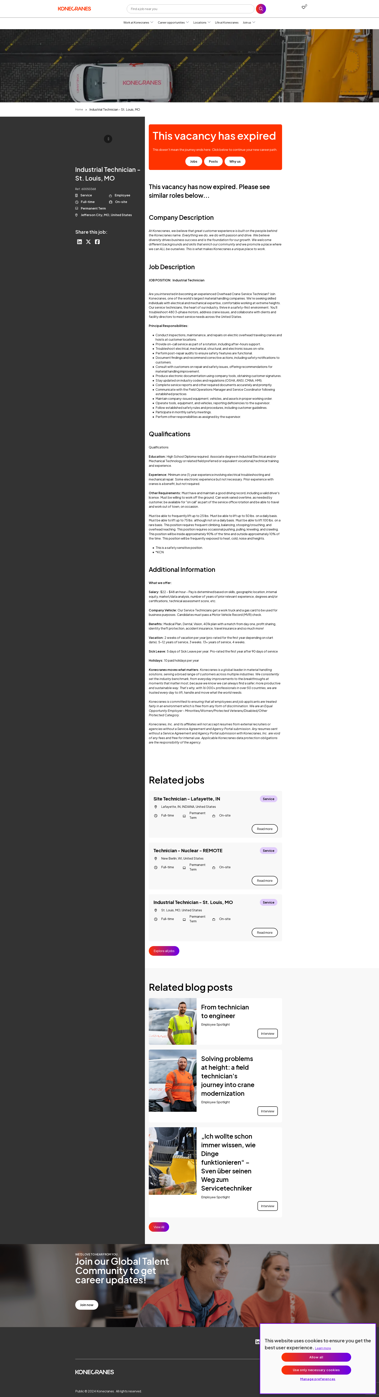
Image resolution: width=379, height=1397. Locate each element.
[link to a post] (173, 1012)
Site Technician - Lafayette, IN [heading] (186, 798)
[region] (318, 1358)
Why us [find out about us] (235, 161)
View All (159, 1218)
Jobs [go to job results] (193, 161)
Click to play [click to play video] (108, 139)
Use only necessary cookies (316, 1370)
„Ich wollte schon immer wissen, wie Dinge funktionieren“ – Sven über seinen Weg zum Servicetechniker (228, 1153)
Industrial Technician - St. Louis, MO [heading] (193, 896)
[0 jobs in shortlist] (303, 7)
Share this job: (91, 232)
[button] (152, 22)
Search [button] (261, 9)
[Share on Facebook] (98, 242)
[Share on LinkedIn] (79, 242)
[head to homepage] (74, 8)
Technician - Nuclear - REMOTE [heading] (187, 847)
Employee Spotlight (215, 1016)
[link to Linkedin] (255, 1334)
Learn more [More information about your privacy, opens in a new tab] (323, 1348)
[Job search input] (190, 8)
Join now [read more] (86, 1296)
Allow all (316, 1357)
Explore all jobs (164, 942)
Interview (267, 1025)
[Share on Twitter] (89, 242)
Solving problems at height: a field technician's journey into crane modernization (227, 1067)
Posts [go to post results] (213, 161)
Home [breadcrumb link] (79, 109)
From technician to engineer (225, 1002)
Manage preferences (317, 1379)
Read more (265, 826)
